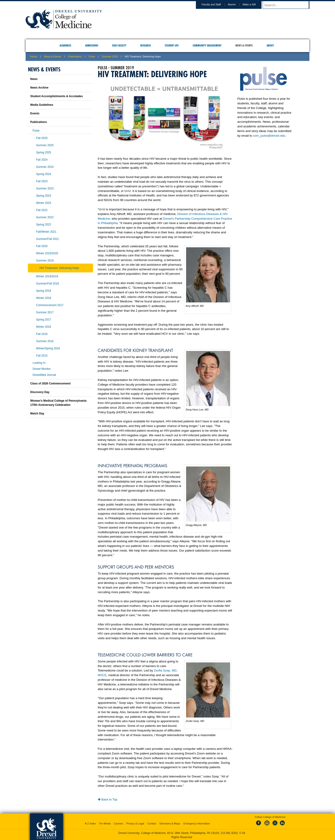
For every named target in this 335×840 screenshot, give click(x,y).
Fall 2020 (41, 246)
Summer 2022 (45, 217)
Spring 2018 (43, 290)
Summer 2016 (45, 341)
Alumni (236, 4)
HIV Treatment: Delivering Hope (59, 268)
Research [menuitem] (145, 45)
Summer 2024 (45, 167)
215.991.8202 (229, 832)
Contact (151, 822)
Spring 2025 (43, 152)
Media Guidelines (41, 104)
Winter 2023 (43, 203)
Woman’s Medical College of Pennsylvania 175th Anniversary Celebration (58, 403)
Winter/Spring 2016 (48, 348)
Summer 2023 (45, 188)
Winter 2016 (43, 326)
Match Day (37, 413)
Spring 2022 (43, 224)
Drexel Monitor (42, 368)
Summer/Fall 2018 (47, 283)
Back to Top (107, 799)
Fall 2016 (41, 334)
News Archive (39, 87)
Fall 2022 (41, 210)
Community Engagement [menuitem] (207, 45)
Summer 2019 (110, 56)
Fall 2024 (41, 159)
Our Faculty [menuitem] (119, 45)
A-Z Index (90, 822)
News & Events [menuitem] (244, 45)
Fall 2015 (41, 355)
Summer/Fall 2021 (47, 239)
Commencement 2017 (50, 305)
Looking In (39, 362)
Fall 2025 (41, 138)
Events (34, 113)
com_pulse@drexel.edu (269, 135)
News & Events (52, 56)
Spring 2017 (43, 319)
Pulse (92, 56)
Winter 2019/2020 (47, 253)
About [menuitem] (270, 45)
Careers (118, 822)
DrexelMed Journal (44, 375)
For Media (105, 822)
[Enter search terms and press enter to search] (288, 5)
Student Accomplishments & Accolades (56, 96)
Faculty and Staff (215, 4)
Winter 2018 (43, 298)
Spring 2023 (43, 195)
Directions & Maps (169, 822)
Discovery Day (40, 392)
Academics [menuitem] (65, 45)
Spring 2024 (43, 174)
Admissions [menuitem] (91, 45)
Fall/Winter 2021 (46, 231)
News (33, 79)
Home (33, 56)
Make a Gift (253, 4)
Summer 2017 (45, 312)
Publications (75, 56)
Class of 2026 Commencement (50, 383)
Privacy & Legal (135, 822)
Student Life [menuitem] (172, 45)
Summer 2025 (45, 145)
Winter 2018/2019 (47, 276)
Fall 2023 (41, 181)
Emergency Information (197, 822)
